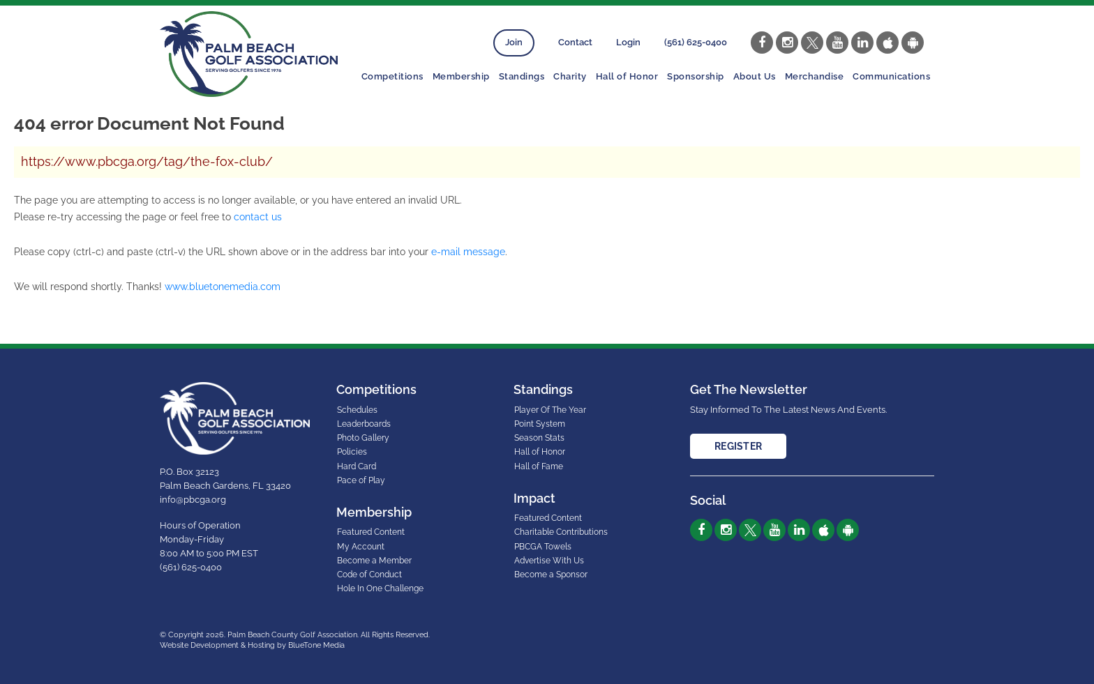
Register (738, 446)
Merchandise (814, 76)
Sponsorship (695, 76)
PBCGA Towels (542, 547)
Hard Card (356, 466)
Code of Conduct (369, 574)
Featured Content (371, 532)
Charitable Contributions (561, 532)
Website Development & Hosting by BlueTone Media (252, 645)
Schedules (357, 410)
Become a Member (374, 560)
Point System (539, 424)
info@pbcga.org (193, 499)
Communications (891, 76)
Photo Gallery (363, 438)
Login (628, 42)
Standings (522, 76)
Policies (352, 452)
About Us (754, 76)
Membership (461, 76)
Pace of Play (361, 480)
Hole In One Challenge (380, 588)
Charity (570, 76)
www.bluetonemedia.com (222, 286)
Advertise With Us (549, 560)
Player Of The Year (550, 410)
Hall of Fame (538, 466)
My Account (360, 547)
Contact (575, 42)
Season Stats (539, 438)
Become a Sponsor (550, 574)
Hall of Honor (627, 76)
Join (514, 42)
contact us (258, 216)
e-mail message (468, 251)
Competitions (392, 76)
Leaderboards (364, 424)
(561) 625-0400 (695, 42)
